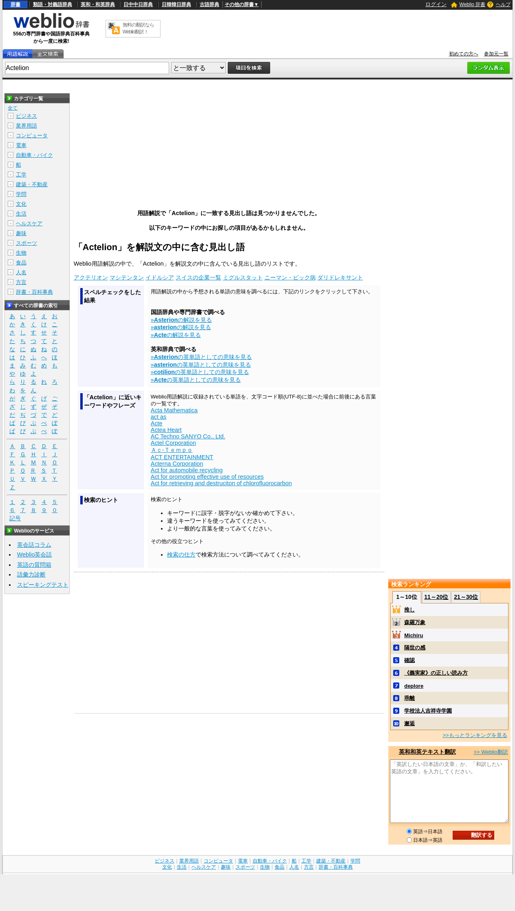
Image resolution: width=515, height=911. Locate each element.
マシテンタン (127, 277)
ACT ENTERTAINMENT (182, 457)
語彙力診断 (31, 574)
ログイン (436, 4)
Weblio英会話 (34, 554)
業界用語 (26, 126)
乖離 (409, 698)
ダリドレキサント (340, 277)
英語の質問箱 (34, 564)
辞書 (15, 4)
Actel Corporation (173, 443)
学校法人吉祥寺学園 (428, 711)
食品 (21, 263)
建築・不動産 (32, 184)
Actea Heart (166, 430)
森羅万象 (414, 622)
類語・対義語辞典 (52, 4)
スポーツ (26, 243)
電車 (21, 145)
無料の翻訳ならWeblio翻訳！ (138, 28)
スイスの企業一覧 (198, 277)
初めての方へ (463, 54)
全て (13, 108)
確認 (409, 660)
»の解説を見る (181, 320)
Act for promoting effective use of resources (207, 476)
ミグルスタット (243, 277)
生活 (21, 214)
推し (409, 610)
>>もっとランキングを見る (474, 735)
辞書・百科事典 (34, 292)
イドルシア (159, 277)
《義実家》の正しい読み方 (436, 673)
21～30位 (466, 597)
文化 (21, 204)
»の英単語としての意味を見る (201, 357)
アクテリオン (91, 277)
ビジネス (26, 116)
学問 (21, 194)
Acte (157, 423)
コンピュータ (32, 135)
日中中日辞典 (138, 4)
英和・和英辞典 (98, 4)
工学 (21, 175)
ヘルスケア (29, 223)
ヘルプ (503, 4)
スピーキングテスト (42, 584)
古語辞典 (209, 4)
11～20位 (436, 597)
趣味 (21, 233)
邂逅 (409, 723)
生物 (21, 253)
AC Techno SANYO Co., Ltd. (188, 436)
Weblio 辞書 (473, 4)
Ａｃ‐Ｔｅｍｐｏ (172, 450)
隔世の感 (414, 648)
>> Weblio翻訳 (490, 752)
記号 (15, 518)
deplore (413, 686)
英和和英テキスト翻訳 (427, 751)
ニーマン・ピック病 (290, 277)
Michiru (413, 635)
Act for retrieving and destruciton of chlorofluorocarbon (221, 483)
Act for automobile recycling (187, 470)
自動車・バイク (34, 155)
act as (158, 417)
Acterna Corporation (177, 463)
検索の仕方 (181, 554)
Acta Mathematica (174, 410)
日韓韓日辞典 (176, 4)
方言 (21, 282)
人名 (21, 272)
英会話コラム (34, 544)
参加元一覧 (496, 54)
